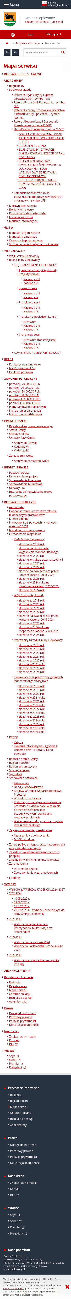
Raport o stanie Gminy (23, 759)
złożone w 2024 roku (32, 720)
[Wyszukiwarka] (42, 52)
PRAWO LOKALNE (15, 421)
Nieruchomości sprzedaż (25, 410)
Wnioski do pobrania (27, 798)
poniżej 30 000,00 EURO (24, 403)
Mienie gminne (18, 519)
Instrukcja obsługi (20, 998)
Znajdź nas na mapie (22, 1036)
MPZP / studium (24, 839)
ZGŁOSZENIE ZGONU (32, 146)
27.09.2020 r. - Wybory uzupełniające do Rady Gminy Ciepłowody (39, 912)
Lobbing (14, 878)
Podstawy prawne (20, 1017)
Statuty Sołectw (19, 434)
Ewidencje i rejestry (21, 209)
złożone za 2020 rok (32, 556)
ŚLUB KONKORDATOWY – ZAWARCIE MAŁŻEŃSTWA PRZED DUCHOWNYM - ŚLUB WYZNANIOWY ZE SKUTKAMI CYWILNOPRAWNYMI (40, 168)
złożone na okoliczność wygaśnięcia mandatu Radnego (39, 550)
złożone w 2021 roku (32, 697)
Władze (9, 1051)
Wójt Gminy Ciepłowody (24, 256)
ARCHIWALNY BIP (15, 971)
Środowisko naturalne (23, 778)
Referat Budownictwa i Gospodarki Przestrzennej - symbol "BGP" (36, 123)
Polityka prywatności (22, 1021)
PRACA (8, 359)
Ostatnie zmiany (19, 994)
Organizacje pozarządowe (25, 240)
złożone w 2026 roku (32, 732)
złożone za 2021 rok (32, 563)
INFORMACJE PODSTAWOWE (23, 74)
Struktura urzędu (20, 89)
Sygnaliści (15, 774)
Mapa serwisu (53, 43)
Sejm (12, 1056)
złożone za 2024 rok (32, 590)
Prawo (8, 1008)
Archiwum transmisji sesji (40, 340)
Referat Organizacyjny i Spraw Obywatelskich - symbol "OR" (33, 97)
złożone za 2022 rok (32, 567)
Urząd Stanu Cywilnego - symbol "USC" (39, 129)
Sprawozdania (28, 288)
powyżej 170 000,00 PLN (24, 384)
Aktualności (16, 507)
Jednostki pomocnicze (23, 236)
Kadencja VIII (32, 279)
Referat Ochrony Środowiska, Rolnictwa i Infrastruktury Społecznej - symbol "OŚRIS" (39, 114)
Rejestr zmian (18, 986)
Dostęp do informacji (22, 1013)
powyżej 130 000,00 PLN (24, 391)
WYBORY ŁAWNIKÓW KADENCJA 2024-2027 (37, 889)
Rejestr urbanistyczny (23, 766)
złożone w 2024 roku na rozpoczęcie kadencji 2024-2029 (39, 584)
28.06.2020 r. (22, 902)
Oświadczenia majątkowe (25, 534)
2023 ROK (15, 919)
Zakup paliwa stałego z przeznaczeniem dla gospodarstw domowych (37, 846)
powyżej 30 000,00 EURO (25, 399)
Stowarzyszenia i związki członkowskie (33, 244)
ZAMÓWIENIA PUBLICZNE (20, 379)
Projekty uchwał (29, 274)
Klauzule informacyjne (23, 221)
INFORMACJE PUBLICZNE (20, 502)
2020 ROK (15, 893)
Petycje (13, 737)
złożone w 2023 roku (32, 664)
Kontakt (14, 1040)
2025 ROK (15, 955)
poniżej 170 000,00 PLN (24, 388)
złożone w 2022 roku (32, 705)
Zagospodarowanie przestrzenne (30, 830)
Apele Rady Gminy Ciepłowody (38, 270)
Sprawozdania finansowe (25, 480)
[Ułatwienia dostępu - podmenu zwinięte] (13, 34)
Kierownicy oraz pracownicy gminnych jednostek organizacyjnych (38, 679)
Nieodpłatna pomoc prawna (27, 530)
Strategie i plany (19, 770)
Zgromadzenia (18, 863)
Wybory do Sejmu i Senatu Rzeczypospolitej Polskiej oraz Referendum (33, 928)
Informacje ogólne (26, 869)
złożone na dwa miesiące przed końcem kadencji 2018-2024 (38, 573)
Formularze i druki (21, 217)
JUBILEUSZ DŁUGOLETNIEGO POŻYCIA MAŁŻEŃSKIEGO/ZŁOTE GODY (40, 184)
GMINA (8, 227)
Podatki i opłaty (19, 472)
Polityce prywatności (13, 1288)
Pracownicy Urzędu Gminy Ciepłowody (38, 640)
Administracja (17, 1001)
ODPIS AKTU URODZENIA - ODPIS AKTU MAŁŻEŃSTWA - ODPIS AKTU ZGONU (41, 138)
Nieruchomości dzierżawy (25, 414)
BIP (11, 1044)
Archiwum (30, 322)
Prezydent (15, 1067)
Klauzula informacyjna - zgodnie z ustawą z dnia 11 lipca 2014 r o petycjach (35, 750)
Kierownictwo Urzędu (23, 206)
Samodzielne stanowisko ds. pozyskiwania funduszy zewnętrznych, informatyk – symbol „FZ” (38, 196)
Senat (13, 1060)
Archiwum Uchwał (25, 443)
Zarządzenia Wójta (21, 455)
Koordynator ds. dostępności (27, 213)
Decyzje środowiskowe (28, 787)
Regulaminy (16, 86)
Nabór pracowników (22, 368)
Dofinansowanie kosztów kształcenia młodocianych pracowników (33, 513)
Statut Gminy (17, 430)
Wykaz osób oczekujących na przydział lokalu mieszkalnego (38, 823)
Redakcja (14, 982)
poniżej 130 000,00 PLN (24, 395)
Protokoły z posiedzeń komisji (38, 317)
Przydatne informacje (28, 43)
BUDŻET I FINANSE (16, 467)
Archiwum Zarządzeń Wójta (31, 461)
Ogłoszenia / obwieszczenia (31, 835)
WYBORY (10, 884)
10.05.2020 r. (22, 898)
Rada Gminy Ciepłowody (24, 260)
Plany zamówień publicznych (27, 407)
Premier (14, 1063)
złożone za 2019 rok (32, 544)
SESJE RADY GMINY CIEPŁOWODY (35, 265)
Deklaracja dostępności (24, 1025)
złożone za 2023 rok (32, 579)
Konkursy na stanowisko (25, 364)
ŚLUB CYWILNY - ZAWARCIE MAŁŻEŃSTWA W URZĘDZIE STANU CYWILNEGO (42, 153)
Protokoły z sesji (29, 302)
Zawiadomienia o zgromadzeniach (36, 872)
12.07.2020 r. (22, 906)
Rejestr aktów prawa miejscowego (31, 426)
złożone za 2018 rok (32, 645)
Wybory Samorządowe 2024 (32, 942)
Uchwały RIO (17, 488)
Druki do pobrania (21, 372)
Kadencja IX (31, 283)
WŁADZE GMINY (14, 251)
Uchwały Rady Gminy (22, 437)
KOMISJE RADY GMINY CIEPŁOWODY (37, 353)
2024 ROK (15, 937)
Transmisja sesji (29, 335)
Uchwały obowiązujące (23, 476)
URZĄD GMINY (13, 80)
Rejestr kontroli (19, 763)
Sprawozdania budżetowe (25, 484)
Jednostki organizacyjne (24, 233)
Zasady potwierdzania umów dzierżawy (34, 860)
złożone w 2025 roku (32, 728)
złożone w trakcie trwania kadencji (41, 559)
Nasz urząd (11, 1031)
